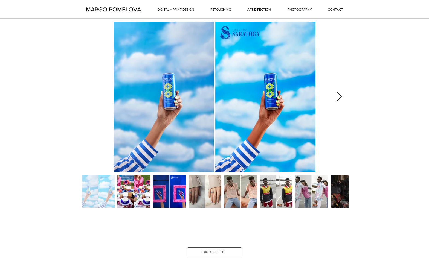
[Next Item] (339, 97)
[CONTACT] (335, 9)
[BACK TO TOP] (214, 251)
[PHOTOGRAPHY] (299, 9)
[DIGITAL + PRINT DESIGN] (176, 9)
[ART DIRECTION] (259, 9)
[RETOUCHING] (220, 9)
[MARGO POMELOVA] (113, 9)
